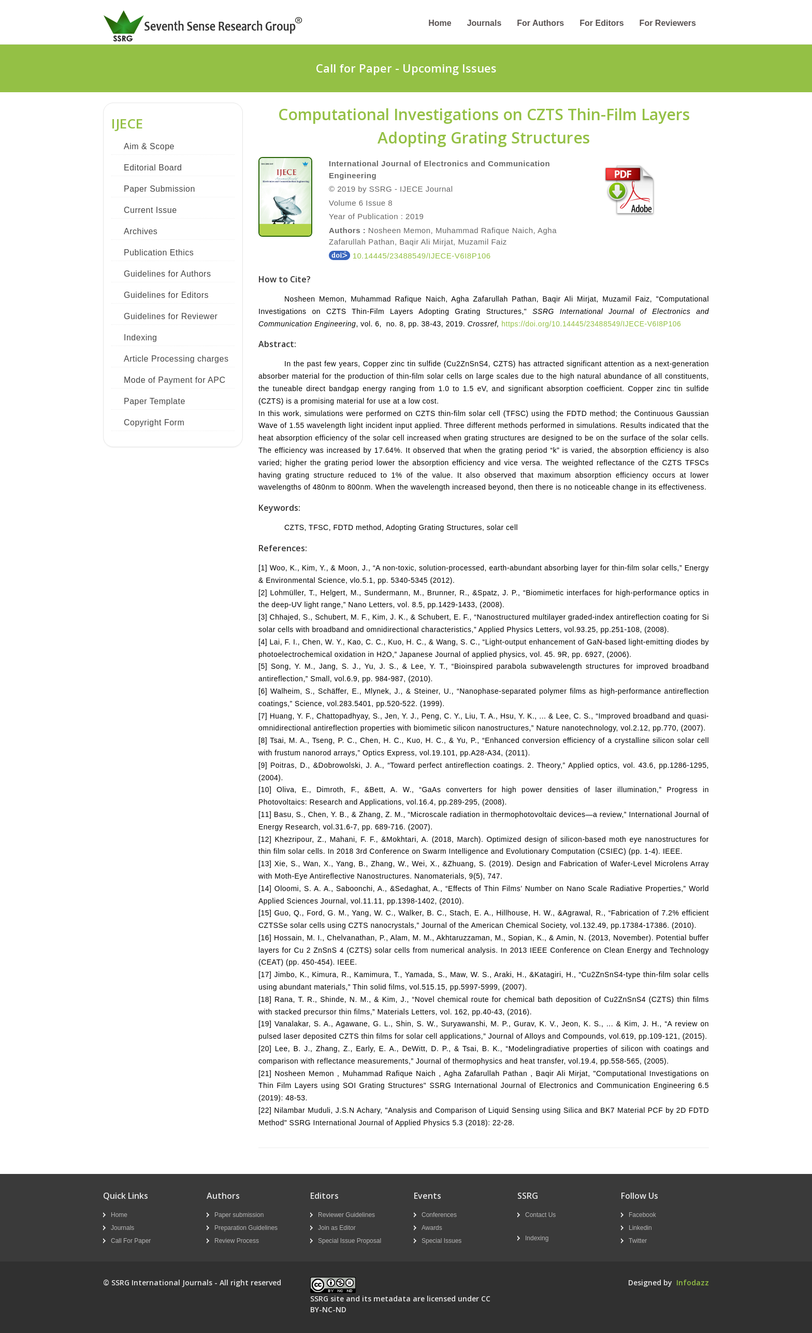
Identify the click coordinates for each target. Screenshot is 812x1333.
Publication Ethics (159, 252)
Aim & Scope (149, 146)
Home (439, 23)
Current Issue (150, 210)
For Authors (540, 23)
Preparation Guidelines (246, 1227)
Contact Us (540, 1215)
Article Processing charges (176, 358)
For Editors (601, 23)
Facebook (642, 1215)
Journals (484, 23)
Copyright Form (154, 422)
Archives (140, 231)
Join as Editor (337, 1227)
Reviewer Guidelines (346, 1215)
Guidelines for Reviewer (171, 316)
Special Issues (441, 1240)
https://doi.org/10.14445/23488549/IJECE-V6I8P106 (591, 324)
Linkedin (640, 1227)
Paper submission (239, 1215)
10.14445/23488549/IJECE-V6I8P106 (410, 255)
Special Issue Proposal (349, 1240)
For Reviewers (668, 23)
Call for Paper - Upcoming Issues (406, 68)
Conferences (439, 1215)
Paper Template (154, 401)
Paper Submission (159, 188)
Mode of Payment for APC (174, 380)
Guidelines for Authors (167, 273)
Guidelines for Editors (166, 295)
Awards (432, 1227)
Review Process (236, 1240)
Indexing (140, 337)
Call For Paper (131, 1240)
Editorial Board (153, 167)
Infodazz (692, 1282)
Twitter (638, 1240)
